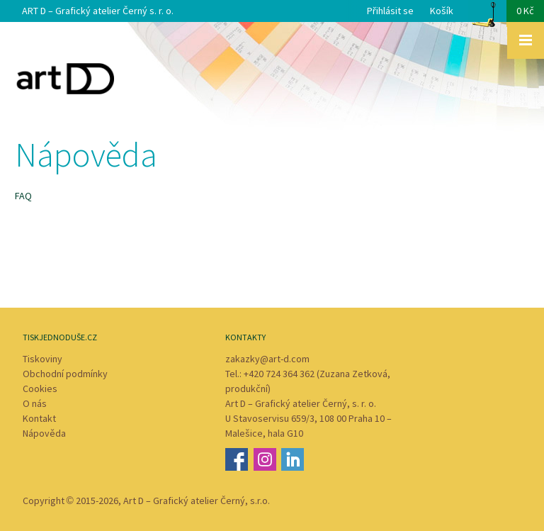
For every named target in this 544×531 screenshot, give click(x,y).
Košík (487, 15)
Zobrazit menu (525, 40)
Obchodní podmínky (65, 373)
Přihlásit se (390, 10)
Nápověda (44, 433)
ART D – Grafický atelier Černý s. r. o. (98, 10)
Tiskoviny (42, 358)
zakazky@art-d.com (267, 358)
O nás (35, 403)
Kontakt (39, 418)
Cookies (40, 388)
